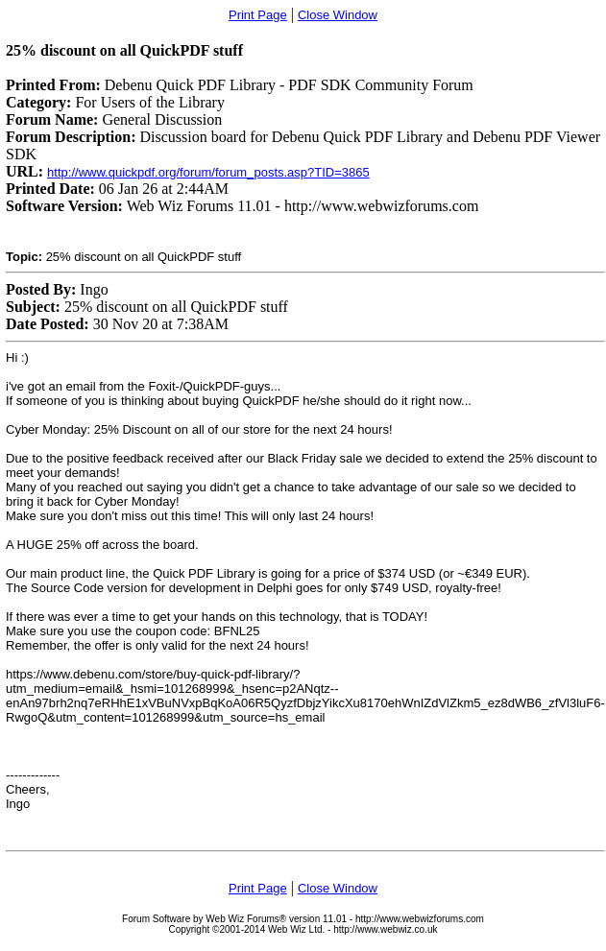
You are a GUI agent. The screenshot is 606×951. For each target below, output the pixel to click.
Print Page (258, 15)
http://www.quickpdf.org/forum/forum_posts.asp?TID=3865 (208, 172)
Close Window (337, 15)
